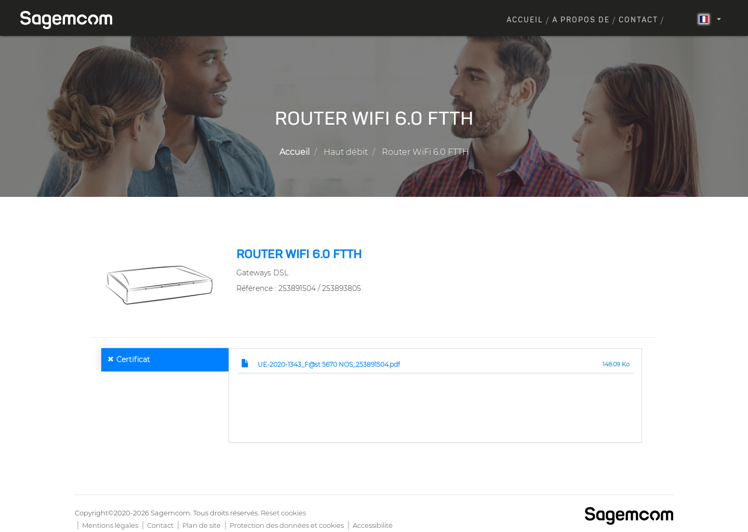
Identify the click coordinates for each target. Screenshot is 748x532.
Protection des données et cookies (287, 525)
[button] (159, 284)
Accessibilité (373, 525)
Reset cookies (283, 513)
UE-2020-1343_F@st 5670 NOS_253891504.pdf (329, 364)
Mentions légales (110, 525)
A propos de (581, 20)
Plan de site (201, 525)
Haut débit (346, 152)
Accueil (524, 20)
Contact (638, 20)
